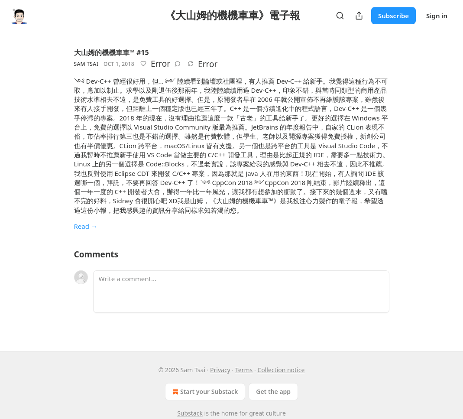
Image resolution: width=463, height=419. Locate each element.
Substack (190, 413)
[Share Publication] (359, 15)
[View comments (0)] (177, 63)
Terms (244, 370)
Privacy (220, 370)
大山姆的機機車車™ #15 (111, 52)
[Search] (340, 15)
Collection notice (280, 370)
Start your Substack (204, 391)
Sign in (436, 15)
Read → (85, 226)
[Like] (143, 63)
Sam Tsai (86, 64)
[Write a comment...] (241, 291)
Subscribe (393, 15)
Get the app (273, 391)
